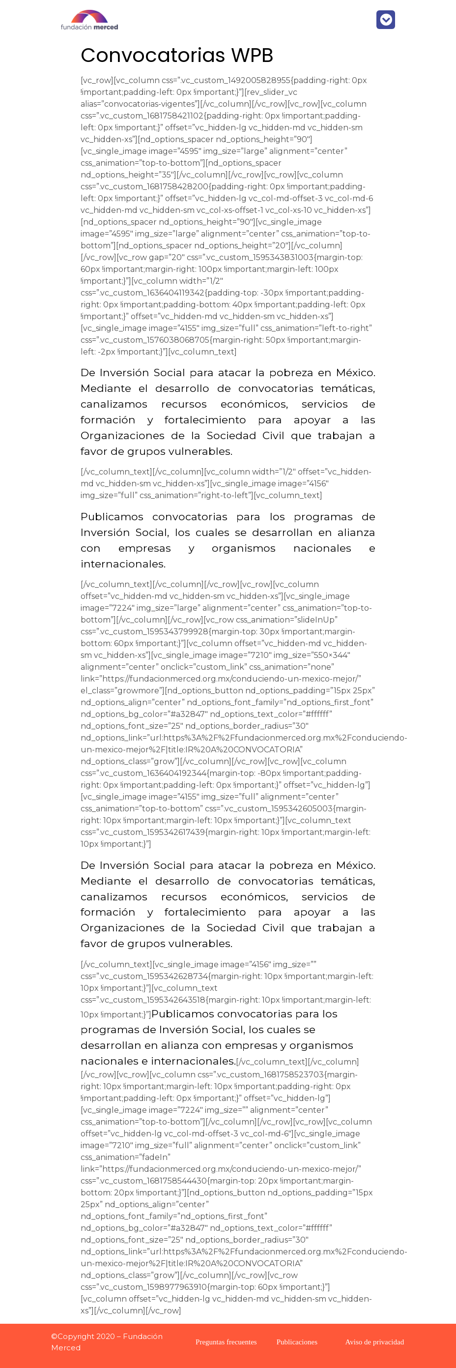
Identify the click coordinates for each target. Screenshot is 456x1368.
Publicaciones (297, 1342)
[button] (385, 19)
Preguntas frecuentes (226, 1342)
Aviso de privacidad (374, 1342)
